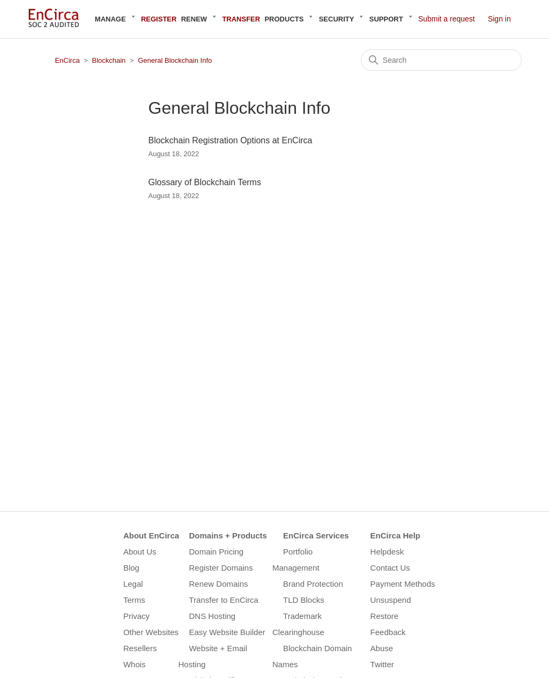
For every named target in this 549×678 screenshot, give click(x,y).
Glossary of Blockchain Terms (204, 182)
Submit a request (446, 18)
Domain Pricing (216, 551)
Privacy (136, 616)
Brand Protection (313, 583)
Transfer (241, 19)
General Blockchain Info (175, 60)
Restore (384, 616)
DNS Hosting (212, 616)
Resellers (140, 648)
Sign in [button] (499, 18)
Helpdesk (387, 551)
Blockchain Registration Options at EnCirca (230, 140)
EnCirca (67, 60)
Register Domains (221, 567)
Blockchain (108, 60)
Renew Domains (218, 583)
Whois (134, 664)
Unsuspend (390, 599)
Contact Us (390, 567)
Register (158, 19)
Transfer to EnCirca (223, 599)
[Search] (441, 60)
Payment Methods (402, 583)
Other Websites (151, 632)
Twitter (382, 664)
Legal (133, 583)
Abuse (382, 648)
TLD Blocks (303, 599)
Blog (131, 567)
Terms (134, 599)
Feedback (388, 632)
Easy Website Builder (227, 632)
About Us (140, 551)
